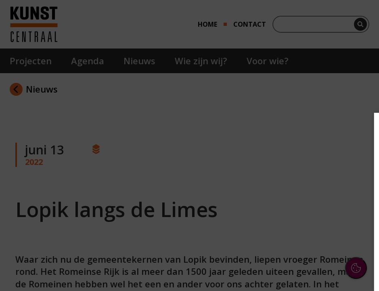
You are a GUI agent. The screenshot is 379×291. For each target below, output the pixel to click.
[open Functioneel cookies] (360, 192)
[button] (302, 191)
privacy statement (284, 165)
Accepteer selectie (310, 269)
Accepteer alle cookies (311, 245)
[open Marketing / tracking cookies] (360, 217)
